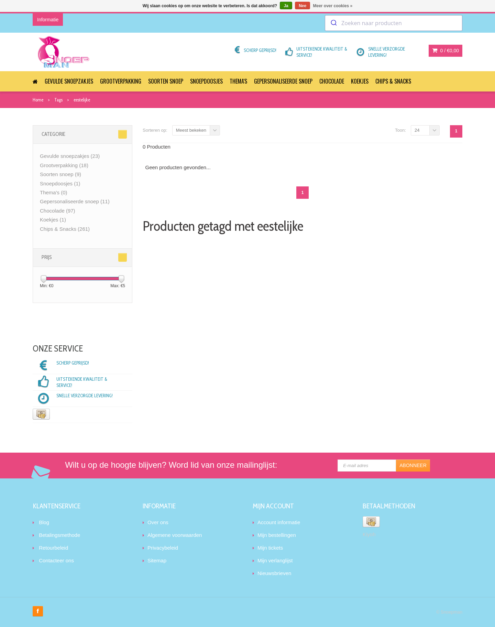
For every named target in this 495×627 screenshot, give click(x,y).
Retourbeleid (53, 548)
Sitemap (156, 560)
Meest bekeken (191, 130)
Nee (302, 5)
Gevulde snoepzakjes (69, 81)
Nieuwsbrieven (274, 573)
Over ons (157, 522)
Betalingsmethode (59, 535)
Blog (44, 522)
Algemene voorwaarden (174, 535)
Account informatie (278, 522)
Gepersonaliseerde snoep (283, 81)
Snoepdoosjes (206, 81)
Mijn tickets (270, 548)
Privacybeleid (162, 548)
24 (417, 130)
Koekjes (359, 81)
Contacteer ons (56, 560)
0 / (445, 50)
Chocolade (331, 81)
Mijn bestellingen (276, 535)
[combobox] (393, 23)
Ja (286, 5)
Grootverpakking (120, 81)
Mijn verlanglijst (275, 560)
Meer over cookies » (333, 5)
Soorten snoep (165, 81)
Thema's (238, 81)
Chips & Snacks (393, 81)
